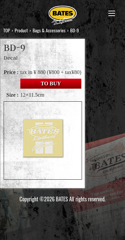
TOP (6, 30)
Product (21, 30)
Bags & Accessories (49, 30)
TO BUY (51, 83)
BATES (63, 16)
